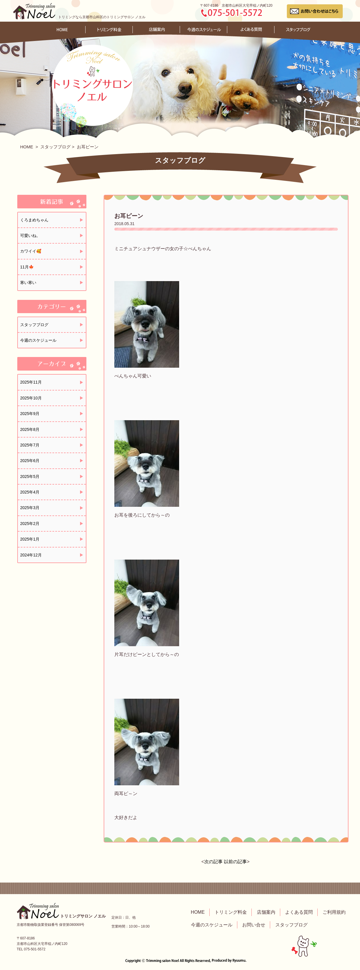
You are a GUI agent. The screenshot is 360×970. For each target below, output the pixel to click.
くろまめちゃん (34, 220)
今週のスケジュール (38, 340)
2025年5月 (29, 476)
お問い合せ (253, 924)
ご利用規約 (334, 912)
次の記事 (213, 861)
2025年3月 (29, 507)
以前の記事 (235, 861)
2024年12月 (31, 555)
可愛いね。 (30, 235)
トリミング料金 (231, 912)
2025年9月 (29, 413)
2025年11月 (31, 382)
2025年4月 (29, 492)
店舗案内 (266, 912)
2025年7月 (29, 445)
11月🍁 (27, 267)
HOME (26, 146)
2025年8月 (29, 429)
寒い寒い (28, 282)
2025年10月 (31, 398)
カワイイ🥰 (30, 251)
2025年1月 (29, 539)
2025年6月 (29, 460)
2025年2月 (29, 523)
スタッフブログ (55, 146)
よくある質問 (299, 912)
